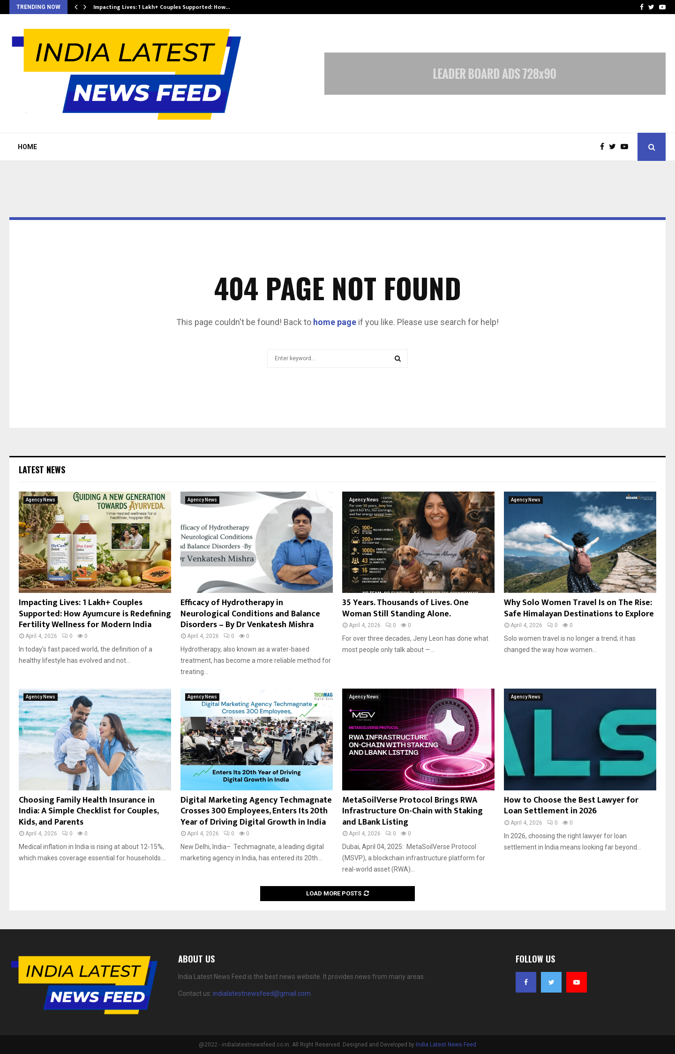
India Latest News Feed (446, 1044)
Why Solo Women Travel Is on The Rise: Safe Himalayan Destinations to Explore (579, 608)
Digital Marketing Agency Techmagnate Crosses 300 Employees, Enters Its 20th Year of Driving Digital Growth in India (256, 811)
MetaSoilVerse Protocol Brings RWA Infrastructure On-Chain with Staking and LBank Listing (412, 811)
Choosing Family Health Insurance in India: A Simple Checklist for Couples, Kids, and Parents (88, 811)
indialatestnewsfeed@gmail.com (262, 993)
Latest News (42, 469)
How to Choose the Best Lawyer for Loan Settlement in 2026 (571, 805)
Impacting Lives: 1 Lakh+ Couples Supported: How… (161, 7)
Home (27, 147)
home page (334, 322)
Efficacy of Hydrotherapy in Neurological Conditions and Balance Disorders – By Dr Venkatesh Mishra (250, 614)
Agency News (40, 499)
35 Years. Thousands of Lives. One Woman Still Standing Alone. (405, 608)
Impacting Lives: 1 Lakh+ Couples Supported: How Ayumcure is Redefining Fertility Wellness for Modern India (95, 614)
